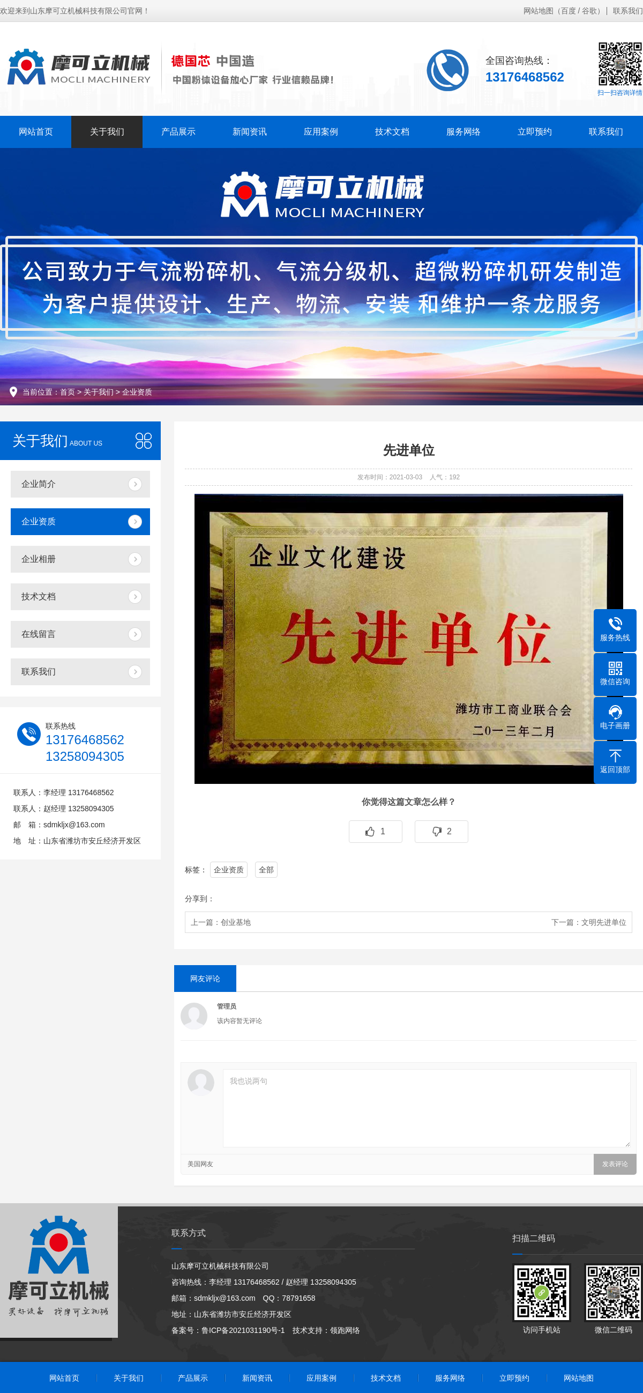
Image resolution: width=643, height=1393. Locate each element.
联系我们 (628, 10)
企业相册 (38, 559)
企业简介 (38, 483)
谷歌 (589, 10)
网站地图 (539, 10)
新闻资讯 (250, 131)
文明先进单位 (603, 922)
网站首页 (36, 131)
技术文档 (392, 131)
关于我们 (107, 131)
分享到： (200, 898)
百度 (568, 10)
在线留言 (38, 634)
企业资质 (137, 392)
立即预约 (535, 131)
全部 (266, 869)
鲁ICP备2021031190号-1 (243, 1330)
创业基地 (236, 922)
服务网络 (463, 131)
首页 (67, 392)
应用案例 (321, 131)
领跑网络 (345, 1330)
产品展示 (178, 131)
